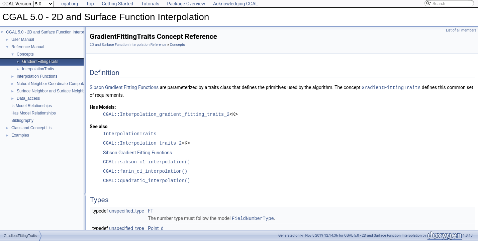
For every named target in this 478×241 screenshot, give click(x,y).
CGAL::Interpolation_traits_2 (142, 143)
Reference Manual (27, 47)
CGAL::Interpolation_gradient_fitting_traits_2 (166, 114)
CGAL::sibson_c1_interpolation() (146, 161)
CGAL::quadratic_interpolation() (146, 180)
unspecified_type (126, 210)
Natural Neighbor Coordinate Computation (54, 83)
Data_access (28, 98)
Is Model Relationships (31, 105)
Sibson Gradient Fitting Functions (124, 87)
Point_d (156, 227)
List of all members (461, 30)
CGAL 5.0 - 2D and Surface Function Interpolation (50, 32)
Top (90, 3)
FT (150, 210)
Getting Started (117, 3)
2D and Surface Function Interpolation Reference (128, 45)
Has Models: (103, 106)
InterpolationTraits (38, 69)
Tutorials (150, 3)
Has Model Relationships (33, 113)
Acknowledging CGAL (235, 3)
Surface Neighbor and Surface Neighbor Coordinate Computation (75, 91)
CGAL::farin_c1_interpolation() (145, 171)
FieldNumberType (253, 218)
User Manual (22, 39)
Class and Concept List (32, 128)
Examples (20, 135)
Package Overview (186, 3)
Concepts (25, 54)
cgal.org (69, 3)
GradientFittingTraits (40, 61)
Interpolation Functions (37, 76)
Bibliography (22, 120)
